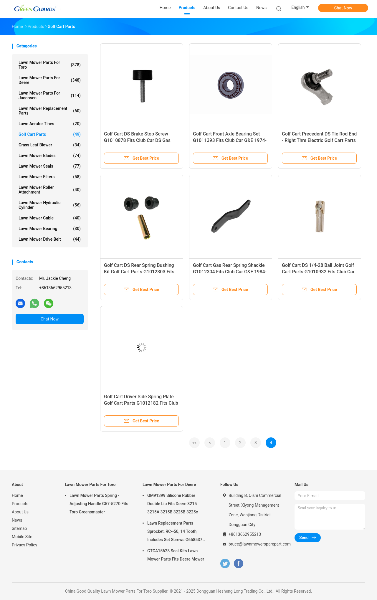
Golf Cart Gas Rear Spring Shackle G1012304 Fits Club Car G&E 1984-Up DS (230, 271)
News (17, 520)
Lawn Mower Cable (50, 218)
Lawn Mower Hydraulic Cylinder (50, 205)
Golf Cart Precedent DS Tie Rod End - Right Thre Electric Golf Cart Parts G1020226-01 (319, 140)
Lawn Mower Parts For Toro (50, 65)
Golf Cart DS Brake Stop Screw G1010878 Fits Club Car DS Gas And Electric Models (137, 140)
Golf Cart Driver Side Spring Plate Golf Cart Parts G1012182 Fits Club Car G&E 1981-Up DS (141, 403)
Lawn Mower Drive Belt (50, 239)
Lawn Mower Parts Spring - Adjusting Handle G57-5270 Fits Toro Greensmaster (99, 503)
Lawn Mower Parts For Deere (50, 80)
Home (17, 495)
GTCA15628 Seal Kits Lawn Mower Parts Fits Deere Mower (175, 554)
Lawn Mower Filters (50, 177)
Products (20, 503)
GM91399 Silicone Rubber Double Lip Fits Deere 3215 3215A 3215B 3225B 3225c (172, 503)
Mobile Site (22, 536)
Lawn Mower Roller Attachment (50, 189)
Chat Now (343, 8)
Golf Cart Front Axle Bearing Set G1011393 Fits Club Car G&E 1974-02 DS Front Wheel (230, 140)
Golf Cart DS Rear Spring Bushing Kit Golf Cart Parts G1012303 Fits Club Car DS (139, 271)
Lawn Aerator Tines (50, 124)
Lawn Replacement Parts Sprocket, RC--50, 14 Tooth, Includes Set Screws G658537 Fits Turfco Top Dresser (174, 532)
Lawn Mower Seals (50, 166)
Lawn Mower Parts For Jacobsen (50, 95)
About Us (20, 512)
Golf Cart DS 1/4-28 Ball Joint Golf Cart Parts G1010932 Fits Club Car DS (318, 271)
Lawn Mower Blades (50, 155)
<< (194, 442)
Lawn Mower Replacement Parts (50, 110)
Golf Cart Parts (50, 134)
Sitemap (19, 528)
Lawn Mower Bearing (50, 229)
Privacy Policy (24, 545)
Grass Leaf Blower (50, 145)
